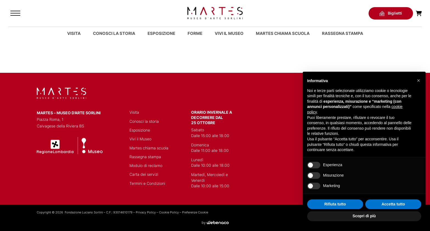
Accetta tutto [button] (393, 204)
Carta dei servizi (143, 174)
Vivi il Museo (229, 33)
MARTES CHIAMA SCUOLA (283, 33)
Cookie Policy (169, 212)
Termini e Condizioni (147, 183)
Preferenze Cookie (195, 212)
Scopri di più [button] (364, 216)
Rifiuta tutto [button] (335, 204)
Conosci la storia (114, 33)
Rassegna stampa (342, 33)
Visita (74, 33)
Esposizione (161, 33)
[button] (418, 80)
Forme (195, 33)
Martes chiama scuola (148, 148)
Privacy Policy (146, 212)
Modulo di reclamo (145, 165)
